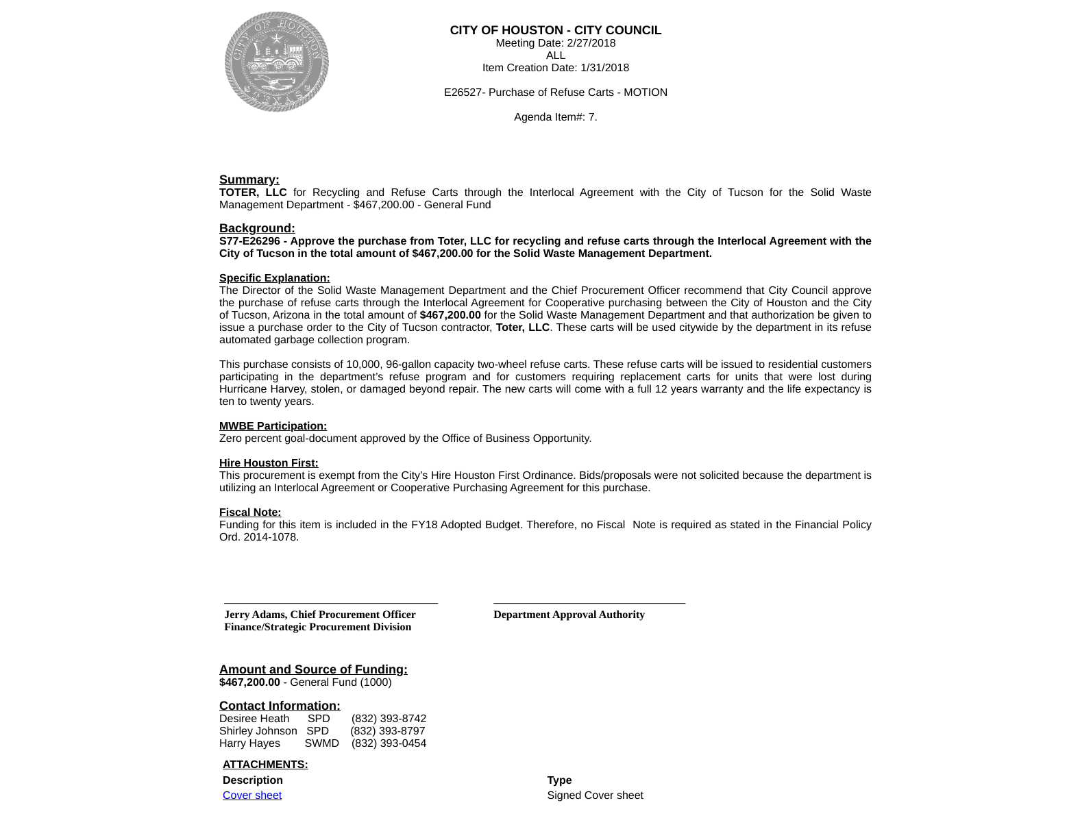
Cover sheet (252, 796)
